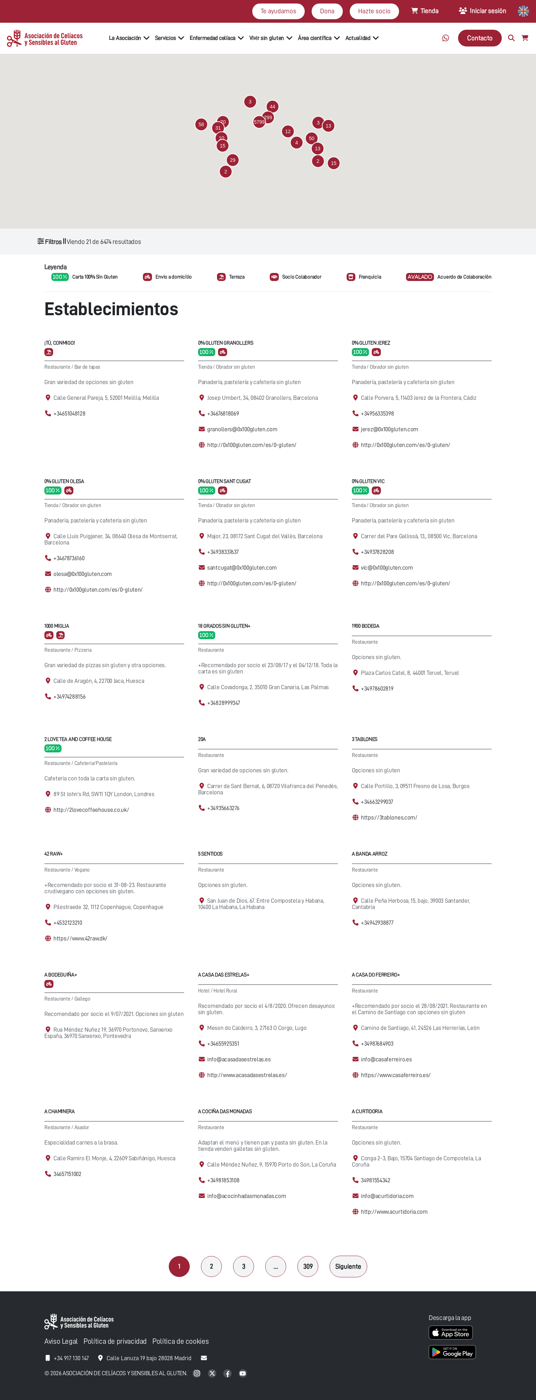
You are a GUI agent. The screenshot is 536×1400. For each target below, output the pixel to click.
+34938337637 (223, 552)
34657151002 (67, 1174)
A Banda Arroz (369, 854)
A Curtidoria (367, 1111)
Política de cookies (180, 1341)
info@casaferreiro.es (386, 1059)
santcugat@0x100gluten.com (242, 568)
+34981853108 (223, 1180)
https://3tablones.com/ (389, 818)
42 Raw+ (53, 854)
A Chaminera (59, 1111)
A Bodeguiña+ (60, 974)
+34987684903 (377, 1044)
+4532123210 (67, 923)
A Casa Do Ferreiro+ (376, 974)
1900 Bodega (365, 626)
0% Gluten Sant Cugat (224, 481)
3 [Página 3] (243, 1266)
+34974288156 (69, 697)
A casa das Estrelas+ (223, 974)
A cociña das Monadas (225, 1111)
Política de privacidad (115, 1341)
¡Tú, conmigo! (59, 343)
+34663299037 (377, 802)
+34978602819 (377, 689)
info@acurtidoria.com (387, 1196)
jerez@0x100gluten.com (389, 429)
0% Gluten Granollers (225, 343)
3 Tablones (364, 739)
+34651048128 (69, 414)
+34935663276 (223, 808)
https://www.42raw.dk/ (80, 938)
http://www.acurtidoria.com (394, 1212)
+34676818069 (223, 414)
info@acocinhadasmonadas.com (246, 1196)
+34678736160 (69, 558)
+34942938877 (377, 923)
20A (202, 739)
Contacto (480, 38)
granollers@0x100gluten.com (242, 429)
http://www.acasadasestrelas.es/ (247, 1075)
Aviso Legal (61, 1341)
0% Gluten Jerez (371, 343)
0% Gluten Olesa (64, 481)
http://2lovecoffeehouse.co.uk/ (91, 810)
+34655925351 (223, 1044)
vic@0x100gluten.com (387, 568)
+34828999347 (223, 703)
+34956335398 (377, 414)
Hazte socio (374, 11)
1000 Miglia (56, 626)
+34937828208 (377, 552)
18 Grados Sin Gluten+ (224, 626)
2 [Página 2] (211, 1266)
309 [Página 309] (308, 1266)
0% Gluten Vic (368, 481)
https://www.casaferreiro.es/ (396, 1075)
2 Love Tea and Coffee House (77, 739)
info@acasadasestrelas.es (238, 1059)
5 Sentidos (210, 854)
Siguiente (348, 1266)
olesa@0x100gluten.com (82, 574)
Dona (327, 11)
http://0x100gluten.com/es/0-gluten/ (252, 445)
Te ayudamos (278, 11)
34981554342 (375, 1180)
